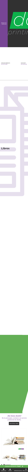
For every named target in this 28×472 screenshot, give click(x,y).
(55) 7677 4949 (4, 64)
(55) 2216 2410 (24, 64)
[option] (14, 440)
